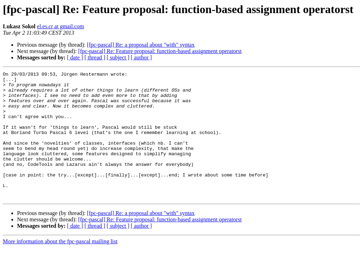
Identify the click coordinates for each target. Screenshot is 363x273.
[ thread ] (94, 57)
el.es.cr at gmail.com (60, 26)
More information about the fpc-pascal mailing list (60, 267)
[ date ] (75, 57)
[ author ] (141, 57)
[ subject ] (118, 57)
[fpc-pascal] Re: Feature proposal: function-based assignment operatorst (159, 51)
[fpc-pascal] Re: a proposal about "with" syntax (141, 45)
